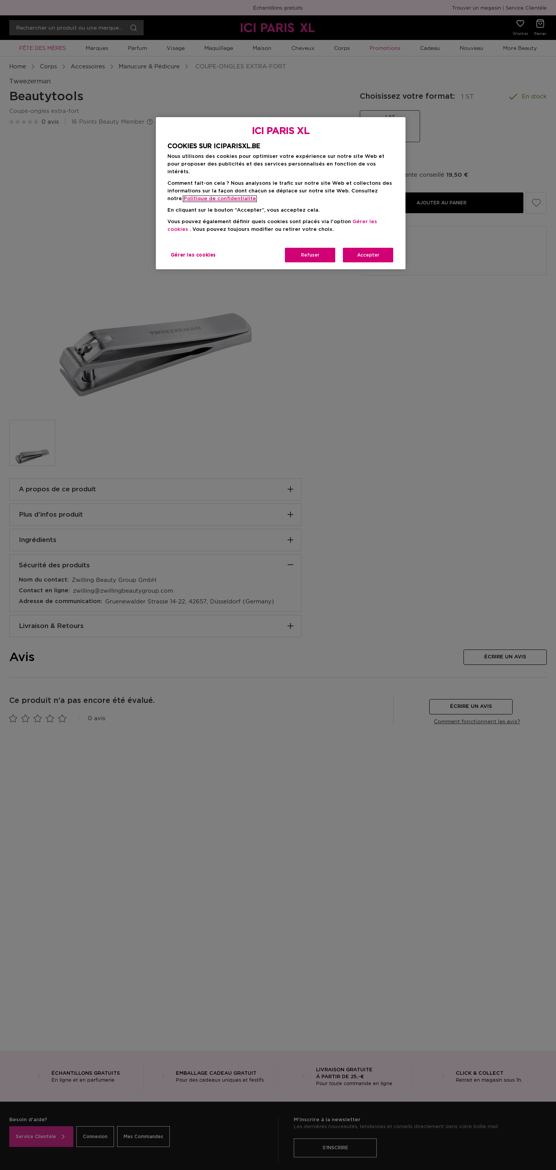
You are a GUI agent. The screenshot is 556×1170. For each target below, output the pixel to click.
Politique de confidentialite (220, 198)
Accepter (368, 255)
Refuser (310, 255)
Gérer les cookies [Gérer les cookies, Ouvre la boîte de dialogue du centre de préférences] (193, 255)
